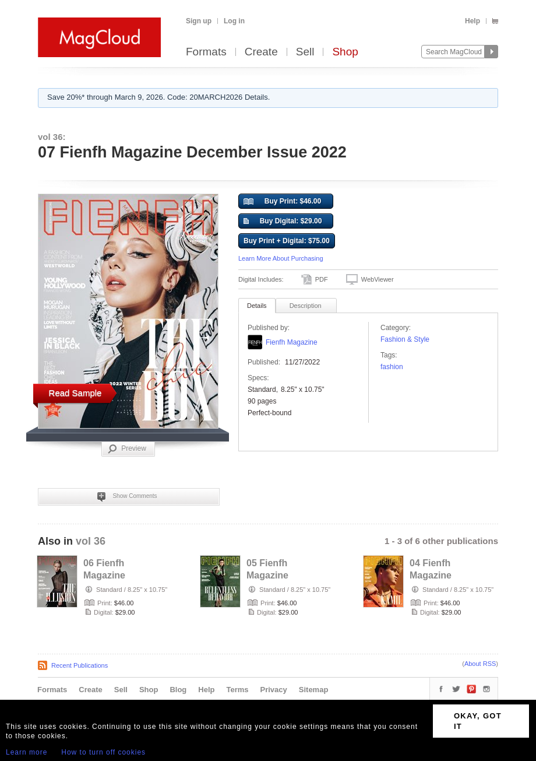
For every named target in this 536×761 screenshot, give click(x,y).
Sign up (198, 21)
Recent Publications (79, 665)
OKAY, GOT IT (478, 721)
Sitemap (314, 689)
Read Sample (75, 393)
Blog (178, 689)
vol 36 (90, 541)
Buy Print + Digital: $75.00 (287, 241)
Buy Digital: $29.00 (283, 221)
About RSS (480, 663)
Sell (305, 52)
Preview (127, 449)
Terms (237, 689)
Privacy (273, 689)
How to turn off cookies (103, 752)
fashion (391, 367)
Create (261, 52)
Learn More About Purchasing (280, 258)
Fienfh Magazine (292, 342)
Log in (234, 21)
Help (472, 21)
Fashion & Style (404, 339)
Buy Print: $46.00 (282, 201)
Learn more (26, 752)
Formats (206, 52)
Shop (345, 52)
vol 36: (52, 137)
